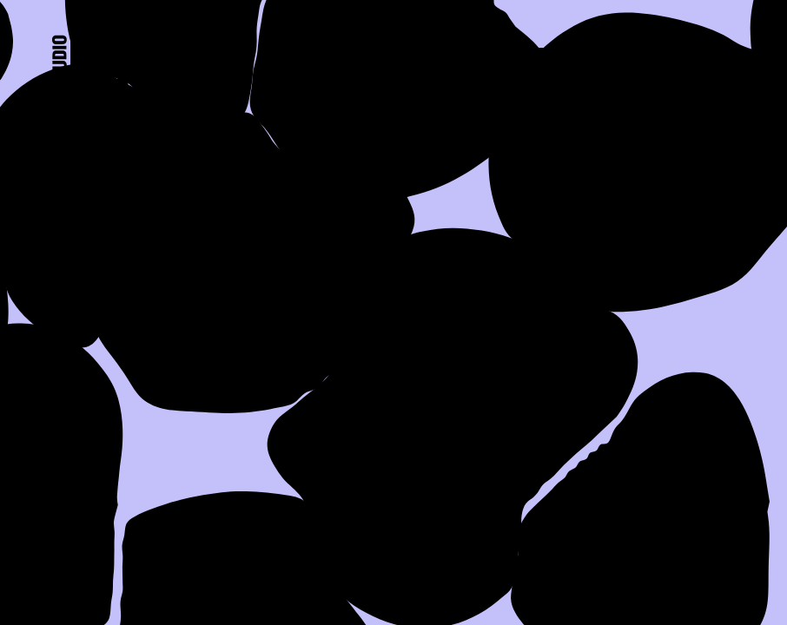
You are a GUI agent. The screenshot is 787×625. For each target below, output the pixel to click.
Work (426, 58)
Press (541, 58)
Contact (677, 58)
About (308, 58)
